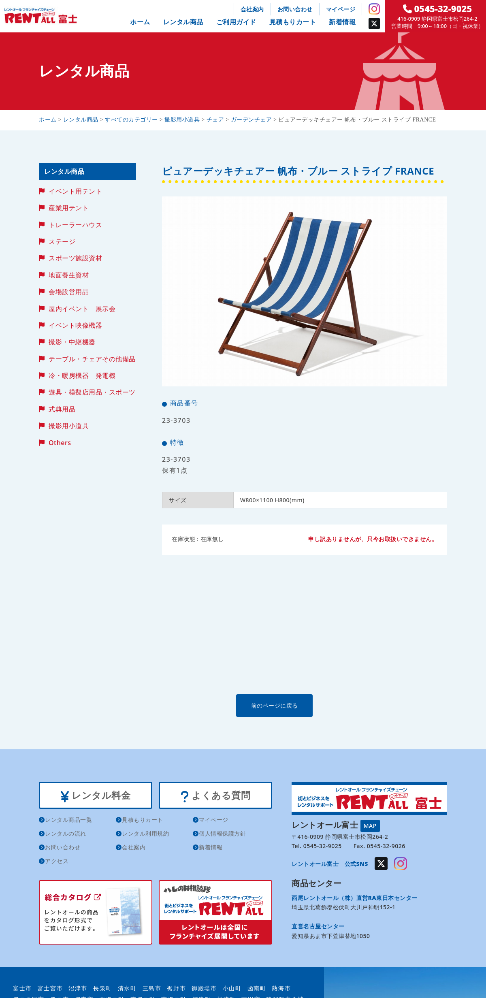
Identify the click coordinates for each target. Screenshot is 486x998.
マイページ (341, 9)
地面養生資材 (69, 275)
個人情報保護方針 (222, 834)
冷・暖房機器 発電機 (82, 375)
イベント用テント (75, 191)
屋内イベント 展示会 (82, 308)
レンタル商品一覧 (68, 821)
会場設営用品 (69, 291)
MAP (370, 825)
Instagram (374, 9)
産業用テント (69, 207)
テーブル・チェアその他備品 (92, 358)
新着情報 (342, 21)
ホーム (140, 21)
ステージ (62, 241)
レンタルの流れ (65, 834)
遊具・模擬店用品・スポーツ (92, 392)
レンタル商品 (183, 21)
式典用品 (62, 409)
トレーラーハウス (75, 224)
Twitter (374, 23)
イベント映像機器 (75, 325)
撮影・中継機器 (72, 341)
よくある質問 (215, 795)
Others (60, 442)
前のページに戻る (304, 705)
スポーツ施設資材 (75, 258)
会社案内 (252, 9)
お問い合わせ (295, 9)
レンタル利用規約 (145, 834)
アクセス (56, 862)
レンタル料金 (95, 795)
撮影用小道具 (69, 425)
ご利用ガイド (236, 21)
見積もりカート (292, 21)
